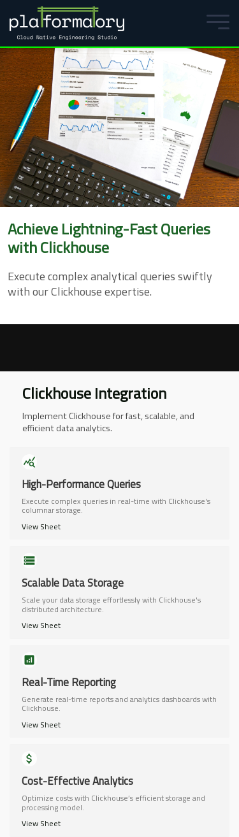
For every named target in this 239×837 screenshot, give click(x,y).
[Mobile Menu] (214, 23)
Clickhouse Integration (94, 393)
